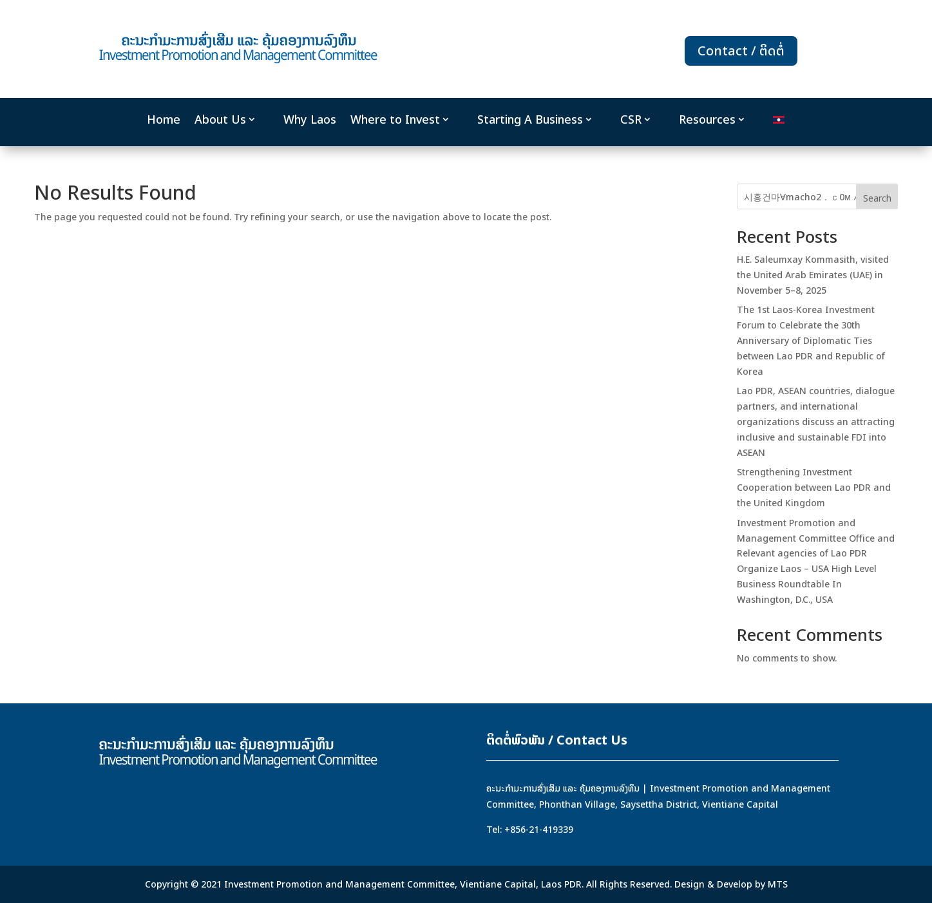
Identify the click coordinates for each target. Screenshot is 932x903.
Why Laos (309, 120)
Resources (707, 120)
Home (163, 120)
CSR (631, 120)
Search (877, 198)
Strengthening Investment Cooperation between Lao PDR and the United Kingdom (814, 487)
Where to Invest (395, 120)
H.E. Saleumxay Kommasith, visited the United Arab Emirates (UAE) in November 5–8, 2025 (813, 275)
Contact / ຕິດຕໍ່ (741, 50)
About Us (220, 120)
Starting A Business (530, 120)
